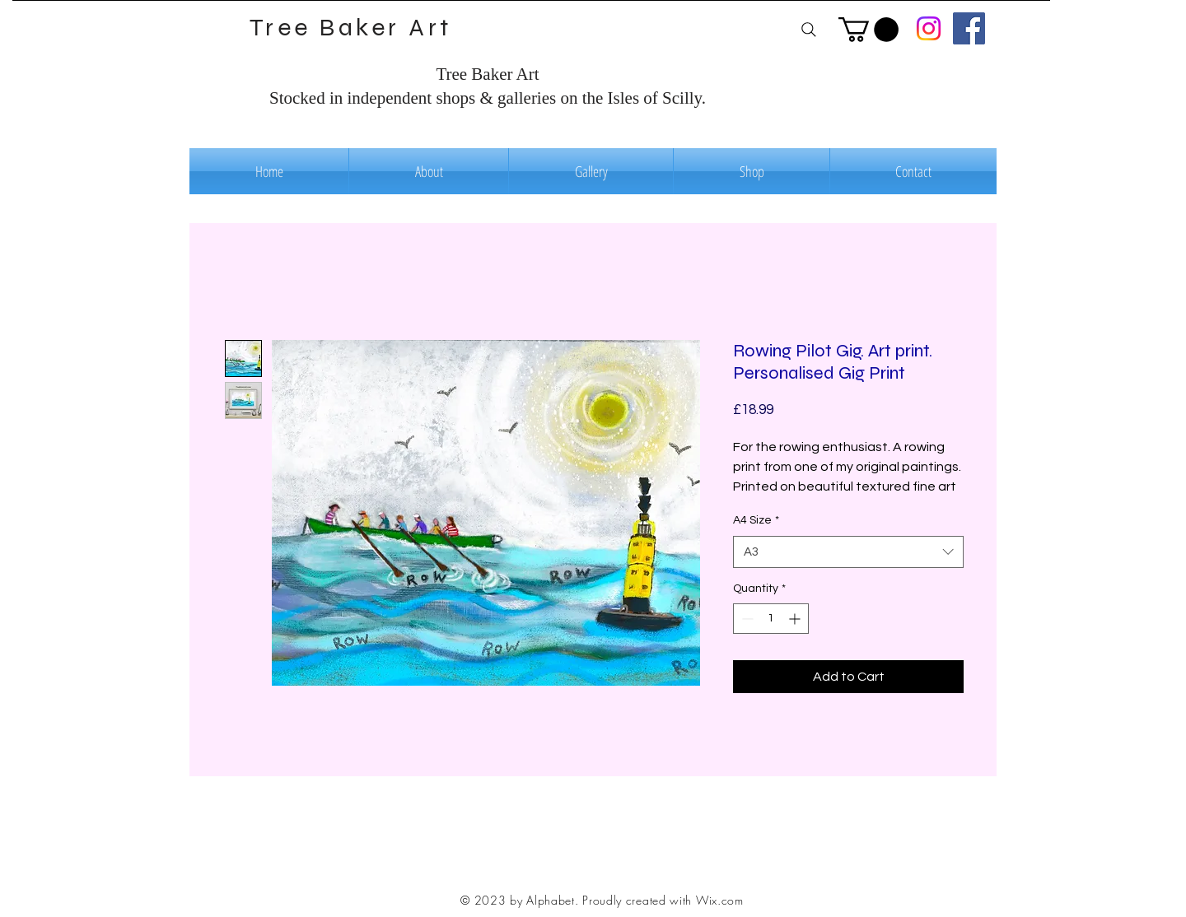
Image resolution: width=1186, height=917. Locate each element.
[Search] (808, 29)
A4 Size (756, 520)
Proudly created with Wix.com (663, 900)
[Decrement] (745, 618)
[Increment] (796, 618)
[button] (868, 29)
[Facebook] (969, 28)
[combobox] (848, 552)
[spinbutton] (771, 618)
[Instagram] (929, 28)
